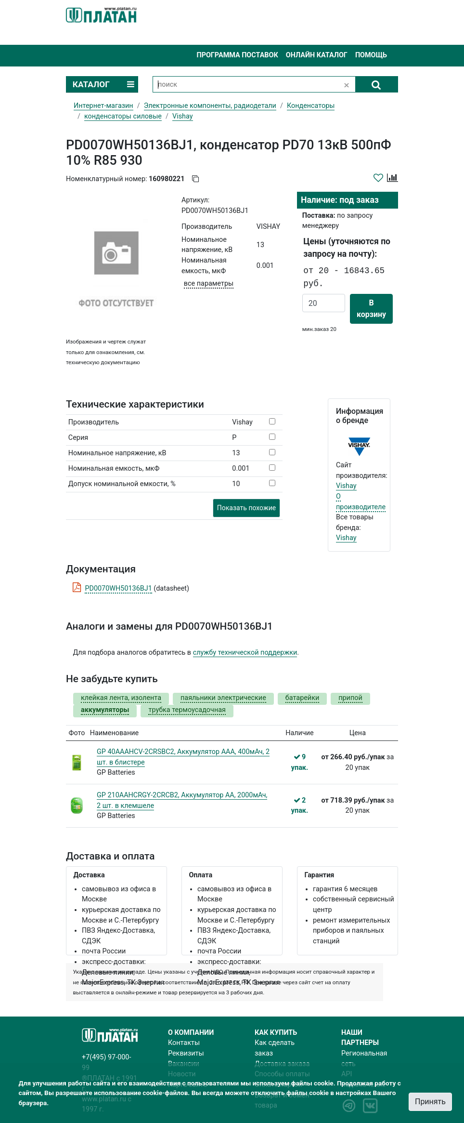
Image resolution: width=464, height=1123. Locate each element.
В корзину (371, 308)
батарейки (302, 698)
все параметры (208, 283)
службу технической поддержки (245, 652)
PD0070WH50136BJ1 (118, 588)
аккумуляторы (105, 710)
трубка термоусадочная (186, 710)
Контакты (184, 1043)
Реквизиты (186, 1053)
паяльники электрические (223, 698)
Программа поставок (237, 55)
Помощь (371, 55)
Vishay (346, 486)
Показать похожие (246, 508)
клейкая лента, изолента (121, 698)
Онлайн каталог (317, 55)
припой (350, 698)
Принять (430, 1101)
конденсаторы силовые (123, 116)
